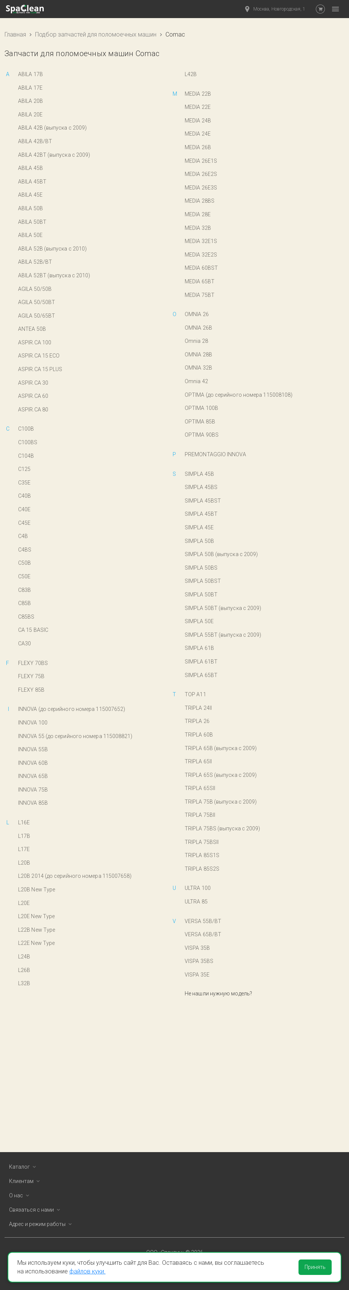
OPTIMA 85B (200, 422)
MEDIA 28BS (199, 201)
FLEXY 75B (31, 676)
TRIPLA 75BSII (202, 842)
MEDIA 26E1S (201, 161)
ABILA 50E (30, 235)
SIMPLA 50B (199, 541)
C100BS (28, 442)
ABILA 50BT (32, 222)
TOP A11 (195, 694)
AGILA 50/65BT (36, 316)
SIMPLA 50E (199, 621)
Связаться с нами (36, 1210)
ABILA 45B (30, 168)
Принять (315, 1267)
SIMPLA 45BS (201, 487)
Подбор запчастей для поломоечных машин (95, 34)
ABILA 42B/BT (35, 141)
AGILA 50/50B (35, 289)
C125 (24, 469)
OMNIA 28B (198, 355)
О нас (20, 1195)
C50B (24, 563)
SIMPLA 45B (199, 474)
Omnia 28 (196, 341)
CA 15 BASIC (33, 630)
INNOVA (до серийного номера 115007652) (71, 709)
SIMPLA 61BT (201, 662)
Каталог (24, 1167)
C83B (24, 590)
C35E (24, 483)
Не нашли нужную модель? (218, 993)
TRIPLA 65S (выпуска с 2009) (221, 775)
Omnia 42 (196, 381)
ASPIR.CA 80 (33, 410)
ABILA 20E (30, 115)
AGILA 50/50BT (36, 302)
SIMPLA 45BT (201, 514)
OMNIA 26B (198, 328)
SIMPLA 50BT (201, 595)
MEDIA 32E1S (201, 241)
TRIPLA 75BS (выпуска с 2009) (222, 828)
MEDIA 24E (198, 134)
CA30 (24, 643)
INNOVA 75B (33, 790)
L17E (24, 849)
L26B (24, 970)
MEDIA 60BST (201, 268)
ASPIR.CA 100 (34, 342)
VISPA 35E (197, 975)
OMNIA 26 (197, 314)
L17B (24, 836)
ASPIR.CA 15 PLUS (40, 369)
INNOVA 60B (33, 763)
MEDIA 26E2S (201, 174)
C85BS (26, 617)
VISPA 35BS (199, 961)
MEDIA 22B (198, 94)
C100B (26, 429)
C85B (24, 603)
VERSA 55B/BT (203, 921)
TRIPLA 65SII (200, 788)
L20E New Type (36, 916)
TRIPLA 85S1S (202, 855)
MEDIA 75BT (199, 295)
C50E (24, 576)
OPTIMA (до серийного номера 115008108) (238, 395)
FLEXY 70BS (33, 663)
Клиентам (26, 1181)
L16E (24, 822)
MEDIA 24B (198, 121)
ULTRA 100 (198, 888)
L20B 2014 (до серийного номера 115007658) (75, 876)
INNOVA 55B (33, 749)
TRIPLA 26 (197, 721)
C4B (23, 536)
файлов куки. (87, 1271)
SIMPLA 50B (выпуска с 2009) (221, 554)
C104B (26, 456)
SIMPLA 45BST (203, 501)
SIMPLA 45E (199, 527)
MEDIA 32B (198, 228)
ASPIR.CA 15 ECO (39, 356)
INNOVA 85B (33, 803)
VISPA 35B (197, 948)
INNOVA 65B (33, 776)
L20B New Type (36, 889)
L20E (24, 903)
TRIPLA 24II (198, 708)
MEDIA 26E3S (201, 188)
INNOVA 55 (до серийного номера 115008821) (75, 736)
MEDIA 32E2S (201, 255)
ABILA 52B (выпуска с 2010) (52, 249)
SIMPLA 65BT (201, 675)
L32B (24, 983)
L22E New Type (36, 943)
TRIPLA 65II (198, 761)
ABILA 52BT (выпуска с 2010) (54, 275)
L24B (24, 957)
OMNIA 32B (198, 368)
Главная (15, 34)
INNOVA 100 (32, 723)
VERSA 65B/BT (203, 934)
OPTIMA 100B (201, 408)
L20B (24, 863)
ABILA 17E (30, 88)
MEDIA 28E (198, 214)
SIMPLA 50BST (203, 581)
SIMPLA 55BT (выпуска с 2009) (223, 635)
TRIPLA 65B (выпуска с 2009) (221, 748)
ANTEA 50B (32, 329)
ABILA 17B (30, 74)
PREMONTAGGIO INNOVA (215, 454)
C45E (24, 523)
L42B (191, 74)
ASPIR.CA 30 (33, 383)
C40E (24, 509)
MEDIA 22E (198, 107)
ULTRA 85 (196, 902)
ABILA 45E (30, 195)
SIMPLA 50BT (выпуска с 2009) (223, 608)
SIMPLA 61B (199, 648)
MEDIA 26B (198, 147)
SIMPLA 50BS (201, 568)
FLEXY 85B (31, 690)
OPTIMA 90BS (202, 435)
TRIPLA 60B (199, 735)
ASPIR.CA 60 (33, 396)
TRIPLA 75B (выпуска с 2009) (221, 802)
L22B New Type (36, 930)
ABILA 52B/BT (35, 262)
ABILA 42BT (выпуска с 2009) (54, 155)
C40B (24, 496)
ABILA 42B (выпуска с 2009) (52, 128)
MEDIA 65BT (199, 281)
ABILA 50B (30, 208)
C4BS (24, 550)
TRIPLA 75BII (200, 815)
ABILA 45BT (32, 182)
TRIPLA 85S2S (202, 869)
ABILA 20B (30, 101)
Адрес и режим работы (42, 1224)
